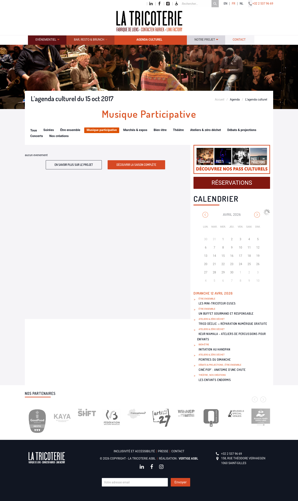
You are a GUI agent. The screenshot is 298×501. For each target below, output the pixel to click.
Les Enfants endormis (215, 380)
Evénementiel (45, 39)
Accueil (219, 99)
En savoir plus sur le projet (74, 164)
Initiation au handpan (214, 349)
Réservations (231, 182)
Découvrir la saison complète (136, 164)
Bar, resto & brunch (89, 39)
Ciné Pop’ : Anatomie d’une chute (222, 369)
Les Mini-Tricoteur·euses (217, 303)
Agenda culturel (149, 39)
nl (241, 3)
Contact (239, 39)
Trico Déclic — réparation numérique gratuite (233, 323)
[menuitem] (47, 40)
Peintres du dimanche (215, 359)
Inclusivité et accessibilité (134, 451)
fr (233, 3)
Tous (33, 130)
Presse (163, 451)
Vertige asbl (188, 458)
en (225, 3)
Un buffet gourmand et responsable (226, 313)
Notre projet (205, 39)
